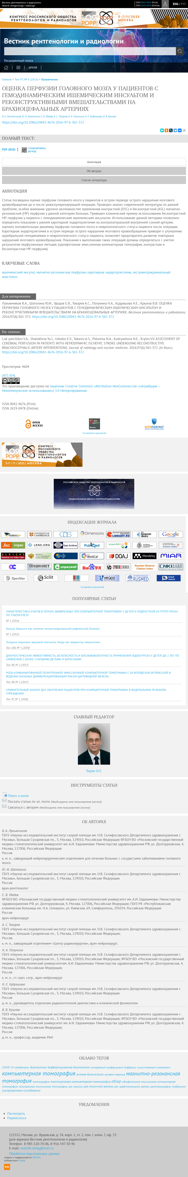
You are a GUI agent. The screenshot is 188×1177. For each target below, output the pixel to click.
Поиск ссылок (18, 795)
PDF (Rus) (8, 149)
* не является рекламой (94, 433)
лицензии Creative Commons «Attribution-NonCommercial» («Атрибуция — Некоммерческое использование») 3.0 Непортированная (81, 388)
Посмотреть (16, 1113)
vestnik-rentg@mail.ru (37, 1148)
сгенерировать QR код (31, 150)
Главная (7, 79)
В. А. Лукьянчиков (11, 116)
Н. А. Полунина (76, 116)
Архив (33, 67)
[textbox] (94, 51)
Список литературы (94, 180)
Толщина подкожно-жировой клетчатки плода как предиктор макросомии (53, 642)
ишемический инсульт (18, 272)
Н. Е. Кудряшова (93, 116)
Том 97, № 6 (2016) (26, 79)
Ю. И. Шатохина (31, 116)
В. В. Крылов (109, 116)
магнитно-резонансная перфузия (61, 272)
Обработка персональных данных (34, 1153)
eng (175, 4)
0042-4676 (146, 2)
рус (183, 4)
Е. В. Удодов (47, 116)
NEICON (36, 1157)
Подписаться (16, 1118)
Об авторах (94, 171)
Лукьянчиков (49, 79)
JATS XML (9, 375)
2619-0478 (146, 5)
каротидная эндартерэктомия (109, 272)
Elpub (21, 1160)
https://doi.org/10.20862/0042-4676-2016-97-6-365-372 (73, 316)
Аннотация (94, 162)
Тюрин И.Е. (94, 771)
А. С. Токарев (60, 116)
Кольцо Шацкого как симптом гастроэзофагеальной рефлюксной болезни (53, 628)
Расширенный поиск (18, 60)
